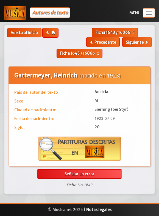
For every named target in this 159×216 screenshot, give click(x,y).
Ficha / (116, 32)
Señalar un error (79, 173)
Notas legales (98, 209)
